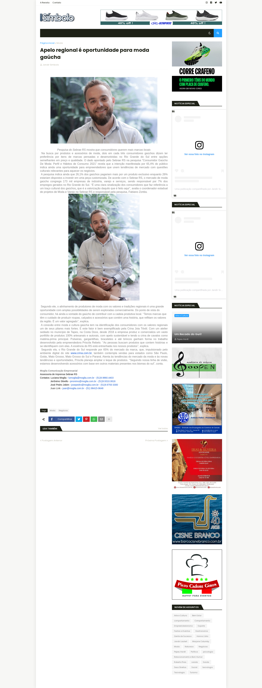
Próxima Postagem (155, 440)
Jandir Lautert (180, 641)
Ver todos (163, 428)
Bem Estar (197, 615)
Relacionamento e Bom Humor (188, 657)
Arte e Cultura (180, 615)
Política (194, 651)
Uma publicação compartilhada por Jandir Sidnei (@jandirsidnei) (208, 189)
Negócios (63, 410)
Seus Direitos (180, 667)
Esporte (201, 626)
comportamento (181, 620)
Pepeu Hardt (180, 651)
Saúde (206, 662)
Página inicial (47, 43)
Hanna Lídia (202, 636)
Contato (56, 2)
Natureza (189, 646)
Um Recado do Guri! (188, 334)
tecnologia (208, 667)
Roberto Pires (180, 662)
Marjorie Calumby (200, 641)
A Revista (44, 2)
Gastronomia (201, 631)
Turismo (193, 672)
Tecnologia (179, 672)
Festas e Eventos (182, 631)
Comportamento (202, 620)
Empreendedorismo (183, 626)
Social (194, 667)
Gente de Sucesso (182, 636)
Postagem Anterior (52, 440)
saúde (194, 662)
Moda (59, 43)
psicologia (208, 651)
